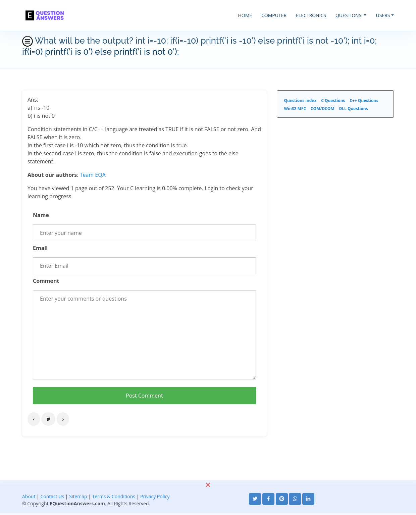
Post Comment (144, 395)
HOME (245, 15)
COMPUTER (274, 15)
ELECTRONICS (311, 15)
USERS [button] (383, 15)
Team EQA (93, 174)
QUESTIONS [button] (349, 15)
